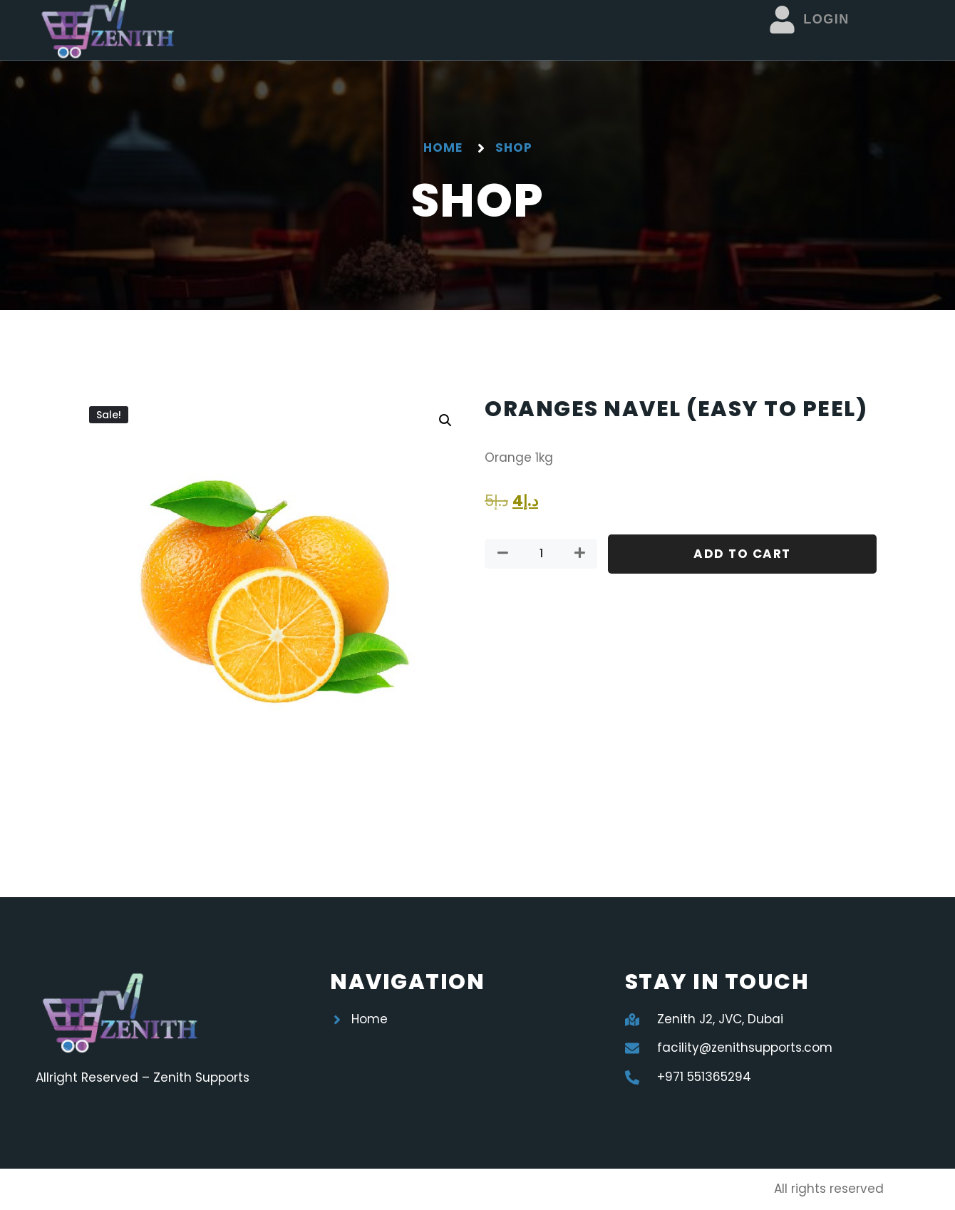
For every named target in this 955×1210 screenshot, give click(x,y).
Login (826, 19)
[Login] (782, 19)
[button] (445, 420)
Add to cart (742, 553)
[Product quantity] (541, 553)
